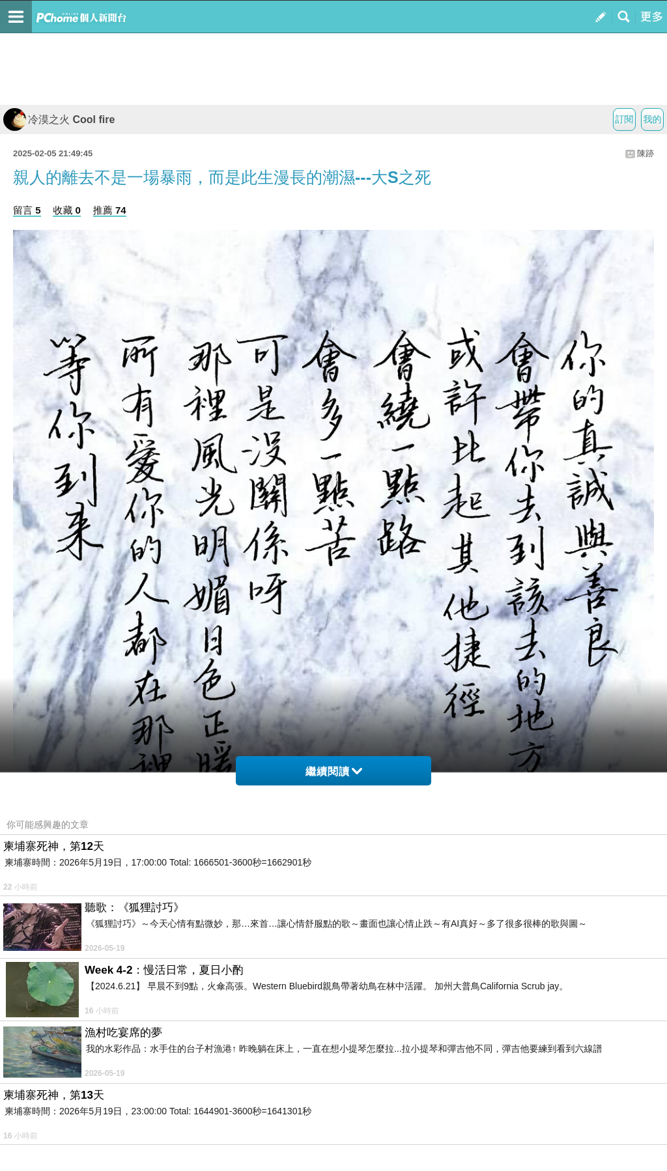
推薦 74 (109, 210)
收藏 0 (67, 210)
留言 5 (27, 210)
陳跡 (645, 153)
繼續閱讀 (333, 771)
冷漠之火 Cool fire (59, 119)
